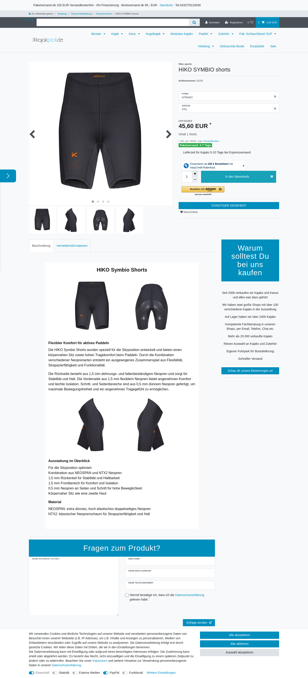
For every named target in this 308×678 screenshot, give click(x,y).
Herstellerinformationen (72, 245)
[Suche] (194, 22)
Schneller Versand (250, 358)
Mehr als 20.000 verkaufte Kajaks (250, 336)
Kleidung (62, 13)
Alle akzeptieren (239, 635)
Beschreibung (41, 245)
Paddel (204, 34)
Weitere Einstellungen (161, 672)
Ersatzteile (257, 46)
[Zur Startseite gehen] (41, 13)
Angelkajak (153, 34)
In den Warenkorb (249, 177)
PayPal (114, 672)
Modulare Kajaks (181, 34)
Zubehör (224, 34)
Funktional (136, 672)
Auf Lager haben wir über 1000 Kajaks (250, 316)
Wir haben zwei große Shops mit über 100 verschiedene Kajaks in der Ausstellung (250, 307)
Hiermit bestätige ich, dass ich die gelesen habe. (167, 597)
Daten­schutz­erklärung (66, 665)
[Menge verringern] (195, 180)
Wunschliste (189, 212)
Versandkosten (211, 141)
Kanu (133, 34)
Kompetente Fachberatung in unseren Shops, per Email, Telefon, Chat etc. (250, 326)
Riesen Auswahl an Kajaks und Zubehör (250, 343)
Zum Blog (28, 19)
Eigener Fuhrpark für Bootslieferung (250, 351)
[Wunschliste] (250, 22)
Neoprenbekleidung (81, 13)
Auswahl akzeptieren (239, 652)
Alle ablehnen (240, 643)
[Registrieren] (234, 22)
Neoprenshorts (104, 13)
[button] (229, 191)
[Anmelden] (212, 22)
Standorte (166, 5)
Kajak (115, 34)
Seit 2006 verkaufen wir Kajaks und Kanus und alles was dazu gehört (250, 295)
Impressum (99, 660)
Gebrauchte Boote (232, 46)
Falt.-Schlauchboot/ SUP (256, 34)
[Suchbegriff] (113, 22)
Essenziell (42, 672)
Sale (273, 46)
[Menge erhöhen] (195, 174)
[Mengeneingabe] (187, 177)
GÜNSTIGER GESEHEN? (228, 205)
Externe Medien (89, 672)
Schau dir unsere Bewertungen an (250, 370)
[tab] (41, 245)
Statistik (64, 672)
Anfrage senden (199, 622)
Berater (97, 34)
